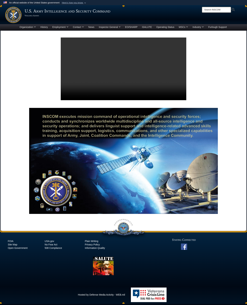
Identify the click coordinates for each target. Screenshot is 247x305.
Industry (198, 28)
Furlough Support (217, 28)
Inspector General (110, 28)
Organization (28, 28)
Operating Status (165, 28)
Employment (60, 28)
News (91, 28)
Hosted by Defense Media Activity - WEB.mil (101, 295)
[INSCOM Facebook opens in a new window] (184, 247)
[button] (74, 2)
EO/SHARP (131, 28)
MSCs (183, 28)
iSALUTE (147, 28)
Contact (78, 28)
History (44, 28)
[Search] (216, 10)
